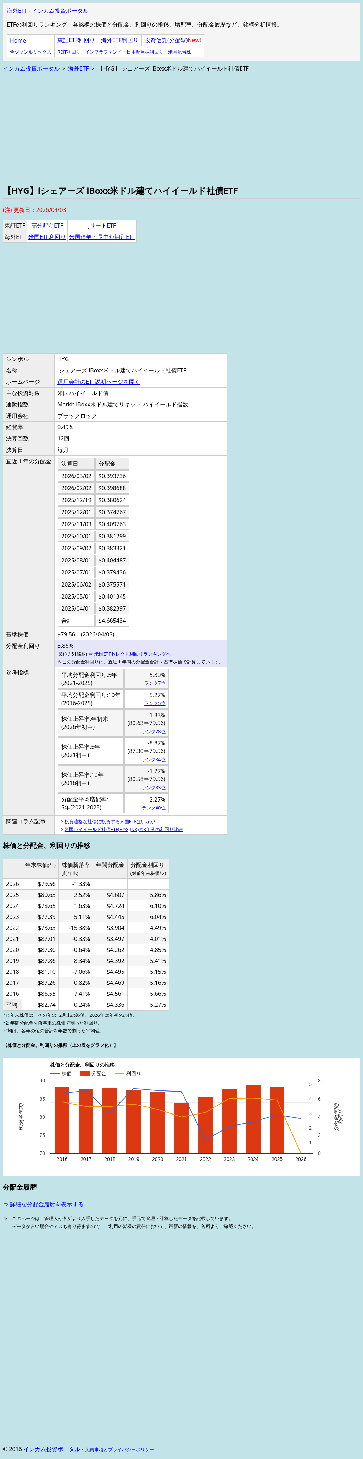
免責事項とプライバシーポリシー (119, 1449)
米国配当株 (179, 52)
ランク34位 (154, 759)
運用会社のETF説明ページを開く (98, 382)
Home (18, 40)
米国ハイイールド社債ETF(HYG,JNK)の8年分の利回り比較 (124, 829)
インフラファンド (103, 52)
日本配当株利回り (145, 52)
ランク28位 (154, 731)
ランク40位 (154, 807)
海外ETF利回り (120, 40)
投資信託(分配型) (166, 40)
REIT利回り (68, 52)
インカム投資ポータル (60, 11)
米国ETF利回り (47, 237)
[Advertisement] (181, 128)
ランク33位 (154, 787)
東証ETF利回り (76, 40)
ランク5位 (154, 703)
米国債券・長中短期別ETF (102, 237)
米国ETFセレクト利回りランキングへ (132, 654)
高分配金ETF (47, 225)
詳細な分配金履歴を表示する (47, 1204)
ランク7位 (154, 683)
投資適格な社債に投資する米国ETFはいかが (110, 821)
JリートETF (102, 225)
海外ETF (17, 11)
